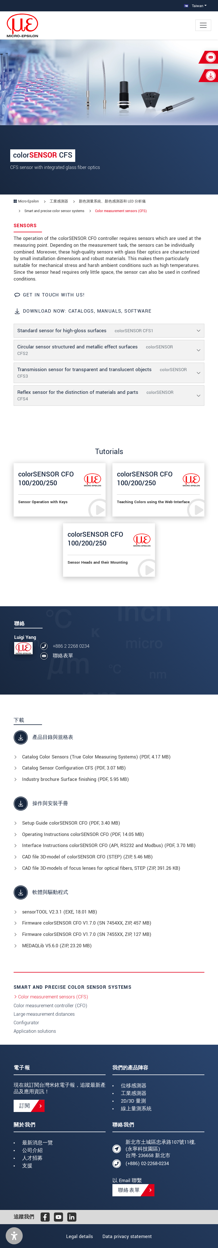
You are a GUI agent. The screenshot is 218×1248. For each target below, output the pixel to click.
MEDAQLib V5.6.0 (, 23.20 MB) (57, 945)
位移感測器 (133, 1086)
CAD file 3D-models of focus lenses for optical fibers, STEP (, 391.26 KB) (101, 868)
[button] (14, 1235)
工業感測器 (133, 1093)
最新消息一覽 (37, 1143)
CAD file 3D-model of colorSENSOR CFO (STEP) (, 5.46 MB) (87, 857)
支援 (27, 1166)
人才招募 (32, 1158)
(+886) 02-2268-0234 (147, 1163)
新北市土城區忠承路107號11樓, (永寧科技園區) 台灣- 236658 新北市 (160, 1149)
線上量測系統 (136, 1109)
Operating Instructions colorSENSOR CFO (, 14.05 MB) (83, 834)
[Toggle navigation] (203, 25)
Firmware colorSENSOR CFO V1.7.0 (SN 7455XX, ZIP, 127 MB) (86, 934)
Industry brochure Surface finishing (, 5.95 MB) (75, 779)
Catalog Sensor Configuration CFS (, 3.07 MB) (74, 768)
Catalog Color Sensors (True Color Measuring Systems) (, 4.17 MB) (96, 757)
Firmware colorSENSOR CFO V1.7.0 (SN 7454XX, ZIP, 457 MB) (86, 923)
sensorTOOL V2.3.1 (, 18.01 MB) (59, 912)
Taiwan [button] (193, 6)
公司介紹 (32, 1150)
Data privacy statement (127, 1236)
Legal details (79, 1236)
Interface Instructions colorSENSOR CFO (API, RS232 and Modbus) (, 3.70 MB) (109, 845)
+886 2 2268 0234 (71, 646)
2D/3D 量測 (133, 1101)
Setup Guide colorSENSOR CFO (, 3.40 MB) (71, 823)
